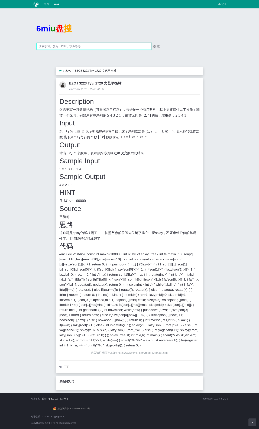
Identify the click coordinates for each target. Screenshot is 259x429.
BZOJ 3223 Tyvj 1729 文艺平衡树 (95, 70)
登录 (222, 4)
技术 (66, 367)
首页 (46, 4)
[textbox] (110, 131)
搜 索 (156, 46)
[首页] (60, 71)
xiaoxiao (74, 89)
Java (55, 4)
